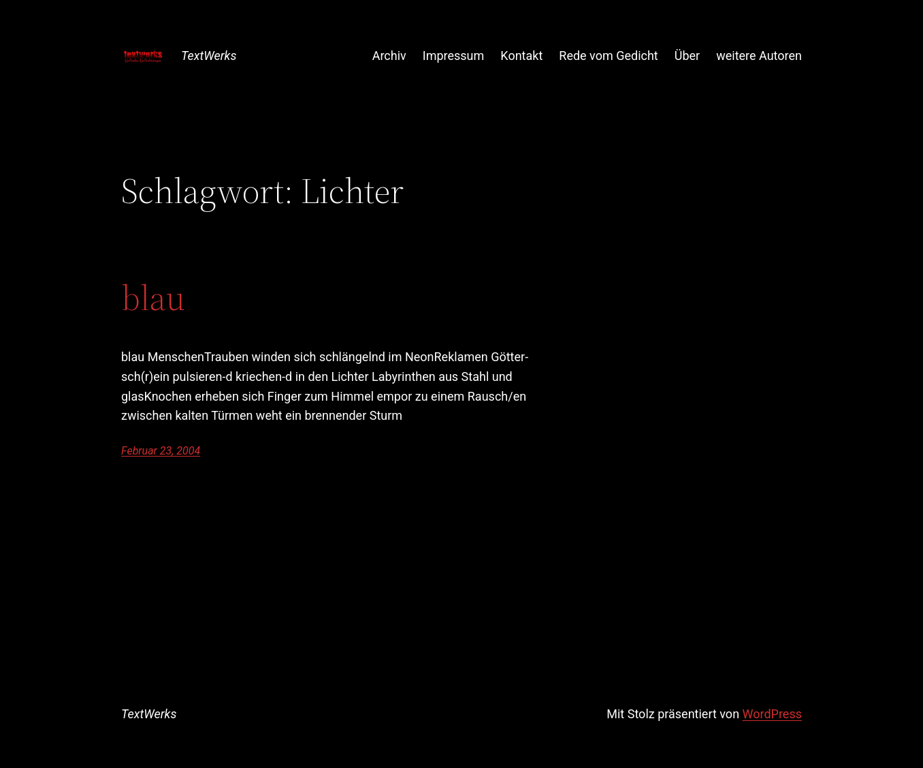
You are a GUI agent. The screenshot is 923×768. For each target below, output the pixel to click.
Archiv (389, 55)
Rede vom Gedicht (608, 55)
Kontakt (521, 55)
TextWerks (208, 55)
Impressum (454, 55)
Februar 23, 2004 (160, 450)
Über (687, 55)
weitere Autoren (759, 55)
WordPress (772, 714)
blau (153, 297)
